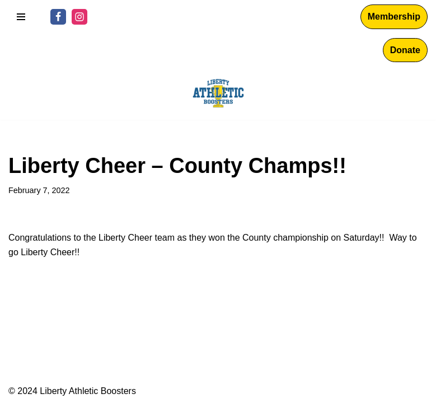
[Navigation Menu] (21, 17)
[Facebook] (58, 17)
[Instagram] (79, 17)
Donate (405, 50)
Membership (394, 16)
